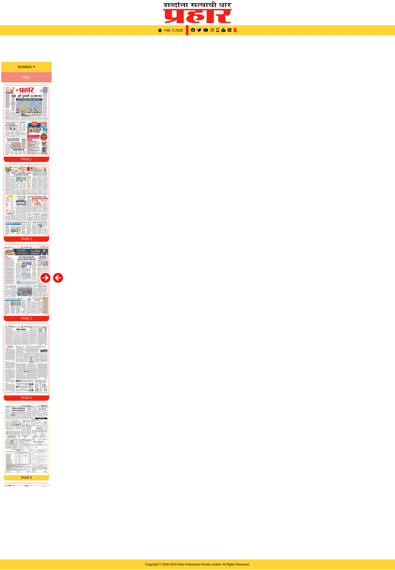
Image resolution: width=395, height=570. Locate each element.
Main (26, 77)
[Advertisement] (197, 48)
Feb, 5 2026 (173, 30)
